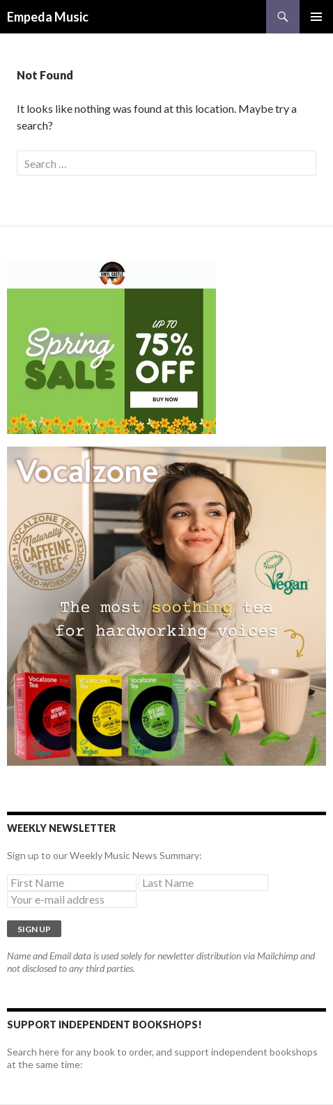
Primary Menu (316, 16)
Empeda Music (47, 16)
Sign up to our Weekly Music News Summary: (104, 855)
